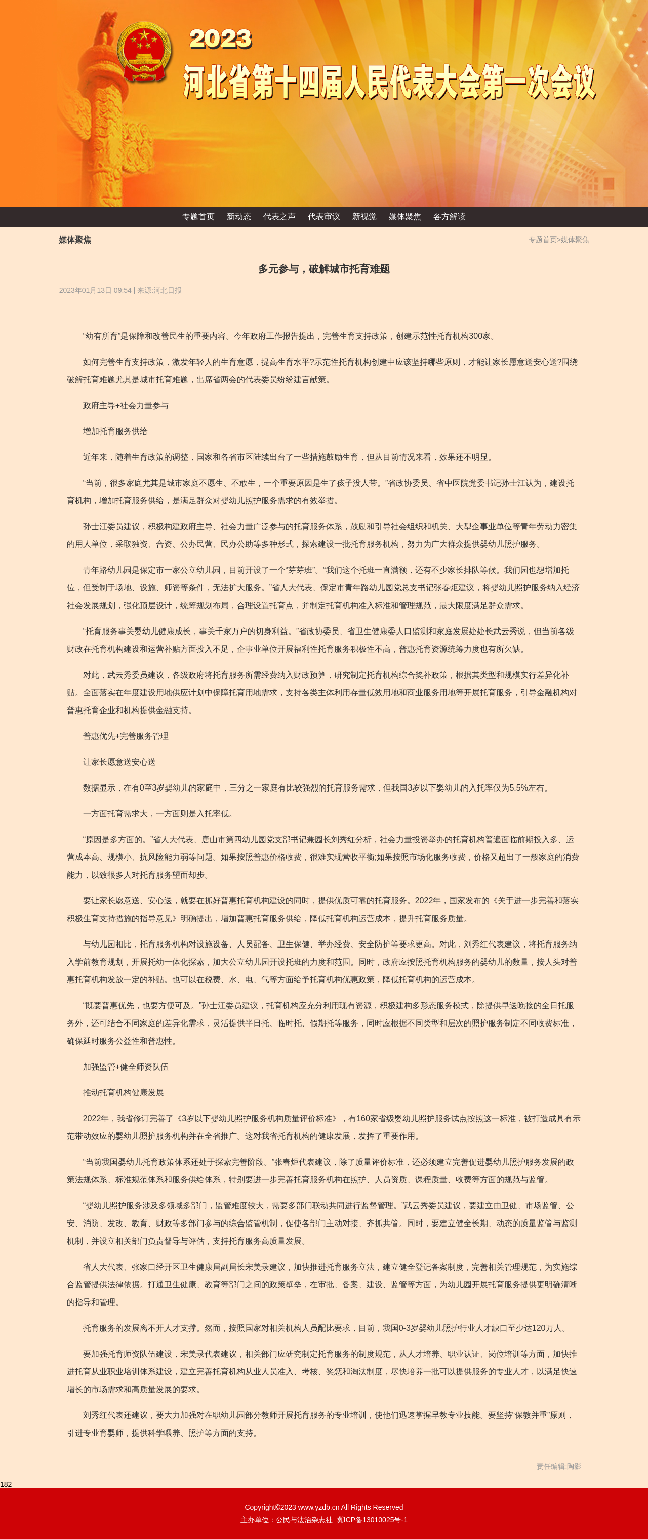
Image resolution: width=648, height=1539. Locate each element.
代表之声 (279, 216)
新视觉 (364, 216)
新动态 (239, 216)
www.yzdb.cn (319, 1507)
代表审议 (324, 216)
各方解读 (449, 216)
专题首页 (198, 216)
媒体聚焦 (405, 216)
